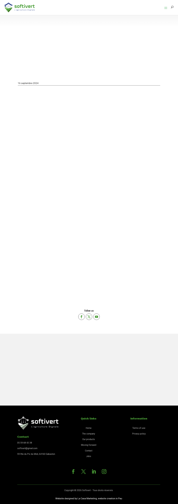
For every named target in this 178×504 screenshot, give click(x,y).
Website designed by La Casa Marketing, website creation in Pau (88, 498)
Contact (88, 450)
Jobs (88, 456)
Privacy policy (139, 433)
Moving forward (88, 445)
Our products (88, 439)
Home (89, 428)
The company (88, 433)
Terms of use (138, 428)
